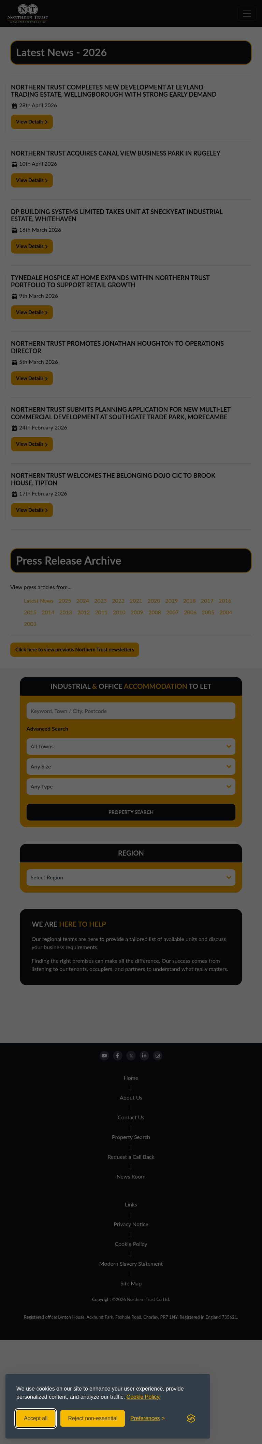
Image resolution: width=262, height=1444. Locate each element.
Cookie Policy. (144, 1397)
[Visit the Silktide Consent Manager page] (191, 1418)
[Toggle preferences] (147, 1418)
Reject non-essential (92, 1418)
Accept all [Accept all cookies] (35, 1418)
